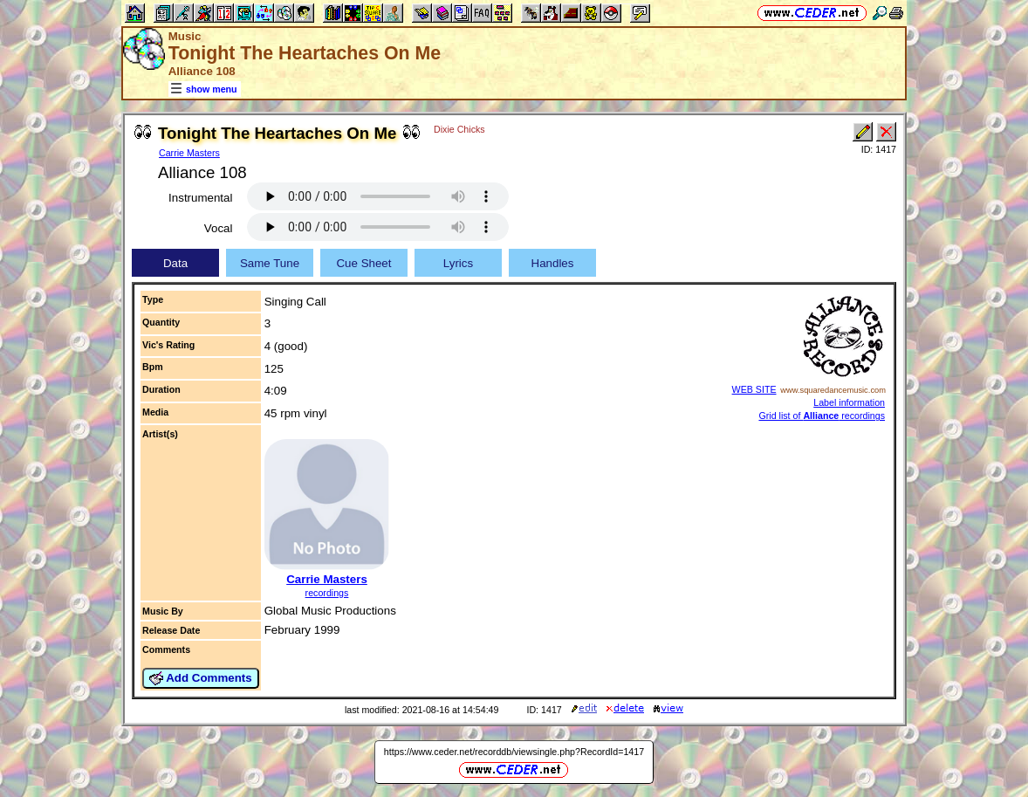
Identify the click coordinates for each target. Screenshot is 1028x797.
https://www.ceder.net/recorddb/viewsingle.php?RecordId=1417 (514, 751)
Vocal (218, 228)
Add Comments (200, 678)
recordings (327, 592)
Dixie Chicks (459, 129)
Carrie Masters (189, 153)
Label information (849, 402)
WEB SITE (754, 389)
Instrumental (200, 197)
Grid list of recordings (821, 415)
